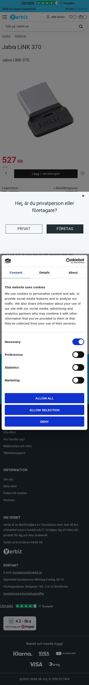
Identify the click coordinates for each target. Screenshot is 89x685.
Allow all (44, 398)
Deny (44, 421)
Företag (65, 229)
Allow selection (45, 410)
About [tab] (73, 272)
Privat (23, 229)
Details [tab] (44, 272)
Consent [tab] (16, 272)
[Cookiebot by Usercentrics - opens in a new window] (66, 261)
